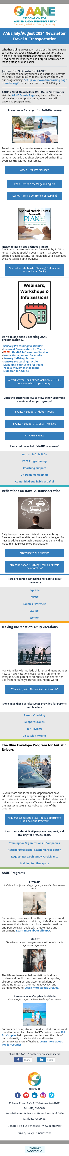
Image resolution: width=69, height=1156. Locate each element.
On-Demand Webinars (34, 474)
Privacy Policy (25, 1133)
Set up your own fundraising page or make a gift (34, 81)
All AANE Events (34, 435)
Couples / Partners (34, 604)
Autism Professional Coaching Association (34, 849)
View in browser (51, 1126)
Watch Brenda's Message (34, 170)
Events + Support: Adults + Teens (34, 411)
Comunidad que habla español (34, 481)
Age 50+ (34, 590)
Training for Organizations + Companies (34, 843)
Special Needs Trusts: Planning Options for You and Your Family (34, 270)
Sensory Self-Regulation (18, 358)
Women (34, 617)
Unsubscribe (44, 1133)
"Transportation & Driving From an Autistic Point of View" (34, 566)
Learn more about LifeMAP (33, 930)
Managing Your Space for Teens (23, 364)
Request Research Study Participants (34, 856)
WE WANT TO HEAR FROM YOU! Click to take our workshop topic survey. (34, 381)
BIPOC (35, 597)
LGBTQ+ (35, 610)
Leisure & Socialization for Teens (24, 349)
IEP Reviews (34, 728)
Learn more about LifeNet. (42, 987)
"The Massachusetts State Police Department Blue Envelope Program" (34, 819)
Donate (12, 1126)
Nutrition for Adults (16, 371)
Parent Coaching (34, 715)
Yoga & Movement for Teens (21, 367)
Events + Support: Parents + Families (34, 423)
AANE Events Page (23, 95)
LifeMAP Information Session (29, 352)
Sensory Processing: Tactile (20, 361)
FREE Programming (34, 461)
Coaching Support (34, 468)
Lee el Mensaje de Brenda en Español (34, 195)
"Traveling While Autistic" (34, 553)
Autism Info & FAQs (34, 454)
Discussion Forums (35, 735)
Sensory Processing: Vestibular (23, 346)
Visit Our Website (29, 1126)
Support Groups (34, 722)
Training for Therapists (34, 863)
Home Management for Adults (22, 355)
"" (34, 689)
